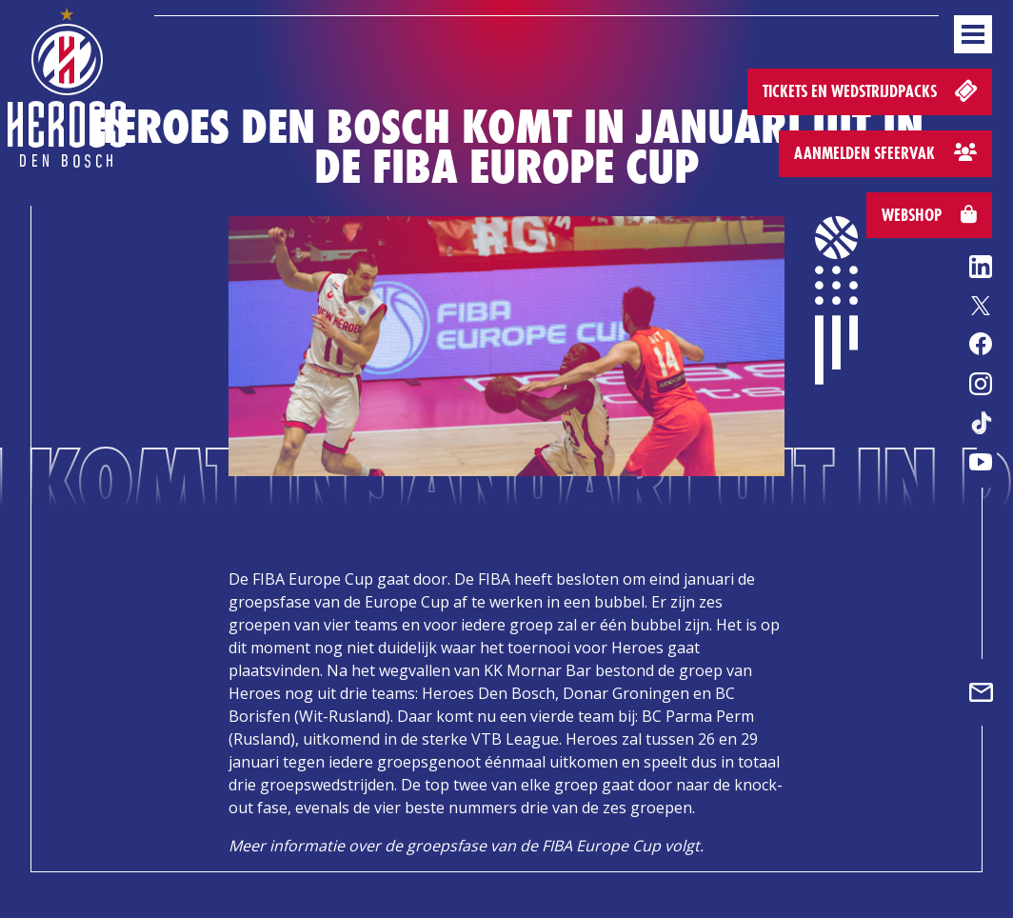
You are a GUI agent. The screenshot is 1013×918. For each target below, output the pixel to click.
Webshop (929, 215)
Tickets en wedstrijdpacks (872, 90)
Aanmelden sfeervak (885, 153)
